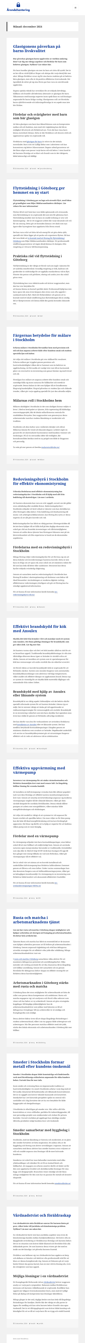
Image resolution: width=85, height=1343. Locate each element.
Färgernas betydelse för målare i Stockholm (42, 337)
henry (33, 607)
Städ (40, 316)
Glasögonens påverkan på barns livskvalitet (36, 48)
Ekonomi (42, 607)
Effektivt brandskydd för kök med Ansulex (39, 628)
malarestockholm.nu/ (50, 447)
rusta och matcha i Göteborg (26, 959)
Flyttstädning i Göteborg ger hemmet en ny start (39, 190)
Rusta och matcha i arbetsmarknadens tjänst (36, 919)
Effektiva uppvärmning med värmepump (39, 770)
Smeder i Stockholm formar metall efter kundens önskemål (41, 1064)
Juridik (41, 1323)
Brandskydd (43, 749)
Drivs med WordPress (20, 1339)
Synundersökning (45, 168)
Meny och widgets (75, 10)
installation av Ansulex (27, 724)
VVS (39, 898)
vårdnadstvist (49, 1282)
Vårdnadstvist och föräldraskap (42, 1215)
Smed (40, 1196)
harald (33, 168)
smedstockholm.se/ (63, 1183)
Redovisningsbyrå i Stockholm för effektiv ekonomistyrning (41, 481)
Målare (41, 460)
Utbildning (42, 1043)
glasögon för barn (34, 141)
